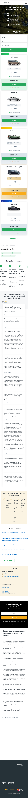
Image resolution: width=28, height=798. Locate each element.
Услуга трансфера (4, 769)
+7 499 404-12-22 (6, 591)
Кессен (13, 717)
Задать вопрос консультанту (11, 576)
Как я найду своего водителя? (9, 554)
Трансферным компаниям (10, 765)
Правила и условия (16, 793)
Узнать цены (14, 50)
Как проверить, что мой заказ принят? (11, 545)
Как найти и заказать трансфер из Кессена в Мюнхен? (13, 533)
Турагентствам (11, 768)
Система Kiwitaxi (3, 765)
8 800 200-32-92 (5, 587)
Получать (14, 617)
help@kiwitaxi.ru (8, 574)
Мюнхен (17, 717)
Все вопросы (8, 560)
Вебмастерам (10, 772)
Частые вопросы (3, 773)
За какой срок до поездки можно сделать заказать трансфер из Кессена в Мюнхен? (15, 539)
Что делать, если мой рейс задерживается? (13, 549)
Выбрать (14, 84)
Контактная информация (4, 777)
